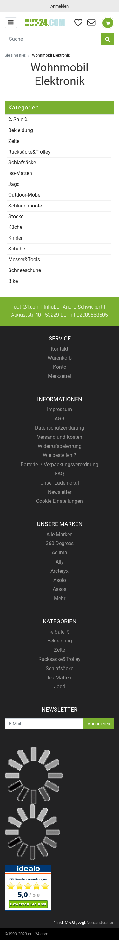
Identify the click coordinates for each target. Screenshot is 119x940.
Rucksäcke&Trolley (29, 152)
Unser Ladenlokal (59, 483)
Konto (59, 367)
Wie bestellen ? (59, 455)
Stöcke (15, 217)
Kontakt (59, 349)
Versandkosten (100, 922)
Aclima (59, 553)
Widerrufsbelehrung (60, 446)
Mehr (59, 598)
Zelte (13, 141)
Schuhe (16, 249)
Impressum (59, 409)
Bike (13, 281)
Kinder (15, 238)
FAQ (59, 474)
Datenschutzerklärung (59, 428)
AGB (59, 419)
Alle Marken (59, 534)
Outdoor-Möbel (25, 195)
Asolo (59, 580)
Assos (59, 589)
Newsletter (59, 492)
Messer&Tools (24, 259)
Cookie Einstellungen (59, 501)
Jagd (14, 184)
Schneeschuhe (24, 270)
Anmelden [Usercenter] (59, 6)
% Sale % (18, 119)
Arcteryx (59, 571)
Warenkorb (60, 358)
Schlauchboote (25, 206)
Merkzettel (59, 376)
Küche (15, 227)
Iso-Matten (20, 173)
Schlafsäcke (22, 162)
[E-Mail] (44, 723)
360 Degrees (60, 543)
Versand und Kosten (59, 437)
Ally (60, 562)
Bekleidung (20, 130)
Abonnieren (99, 723)
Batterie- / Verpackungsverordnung (59, 464)
